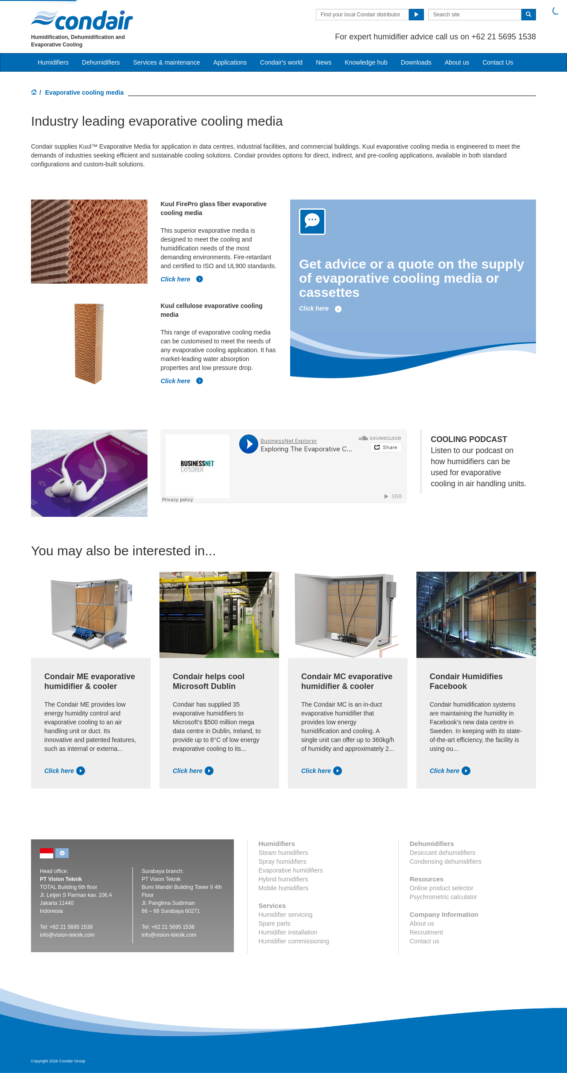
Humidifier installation (288, 932)
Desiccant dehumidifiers (443, 852)
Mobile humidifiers (284, 888)
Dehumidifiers (101, 62)
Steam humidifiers (283, 852)
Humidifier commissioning (294, 941)
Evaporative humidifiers (291, 870)
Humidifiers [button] (53, 62)
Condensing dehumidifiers (446, 861)
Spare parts (275, 923)
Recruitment (426, 932)
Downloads (416, 62)
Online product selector (442, 888)
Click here (182, 279)
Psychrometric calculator (444, 896)
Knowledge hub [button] (366, 62)
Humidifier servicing (286, 914)
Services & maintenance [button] (166, 62)
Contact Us (497, 62)
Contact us (424, 941)
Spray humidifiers (283, 861)
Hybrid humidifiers (283, 879)
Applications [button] (230, 62)
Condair (82, 20)
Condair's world (281, 62)
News (323, 62)
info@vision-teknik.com (67, 935)
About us (457, 62)
